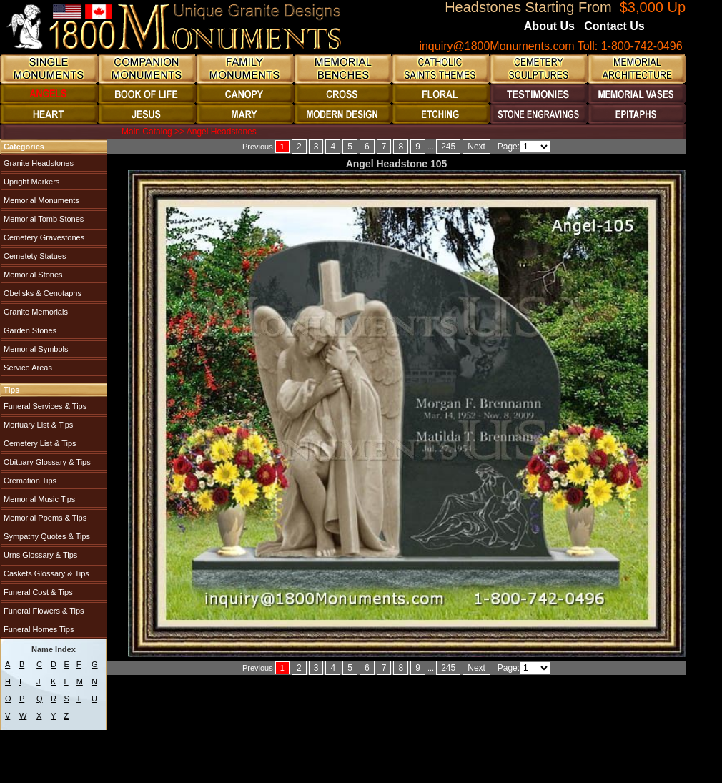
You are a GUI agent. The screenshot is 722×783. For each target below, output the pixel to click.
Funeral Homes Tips (37, 629)
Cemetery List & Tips (38, 443)
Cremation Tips (28, 480)
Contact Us (614, 26)
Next (476, 147)
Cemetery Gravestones (42, 237)
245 (448, 147)
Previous (257, 146)
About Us (549, 26)
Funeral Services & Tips (43, 406)
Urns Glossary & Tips (39, 555)
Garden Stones (28, 330)
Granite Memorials (34, 311)
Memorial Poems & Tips (43, 517)
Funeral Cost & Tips (37, 592)
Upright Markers (30, 181)
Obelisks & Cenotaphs (41, 293)
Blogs (664, 27)
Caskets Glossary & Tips (45, 573)
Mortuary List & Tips (37, 424)
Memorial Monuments (40, 200)
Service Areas (26, 367)
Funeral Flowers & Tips (42, 610)
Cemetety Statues (33, 256)
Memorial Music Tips (38, 499)
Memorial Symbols (35, 349)
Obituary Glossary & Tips (46, 462)
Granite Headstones (37, 163)
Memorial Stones (32, 274)
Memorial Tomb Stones (42, 219)
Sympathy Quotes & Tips (45, 536)
